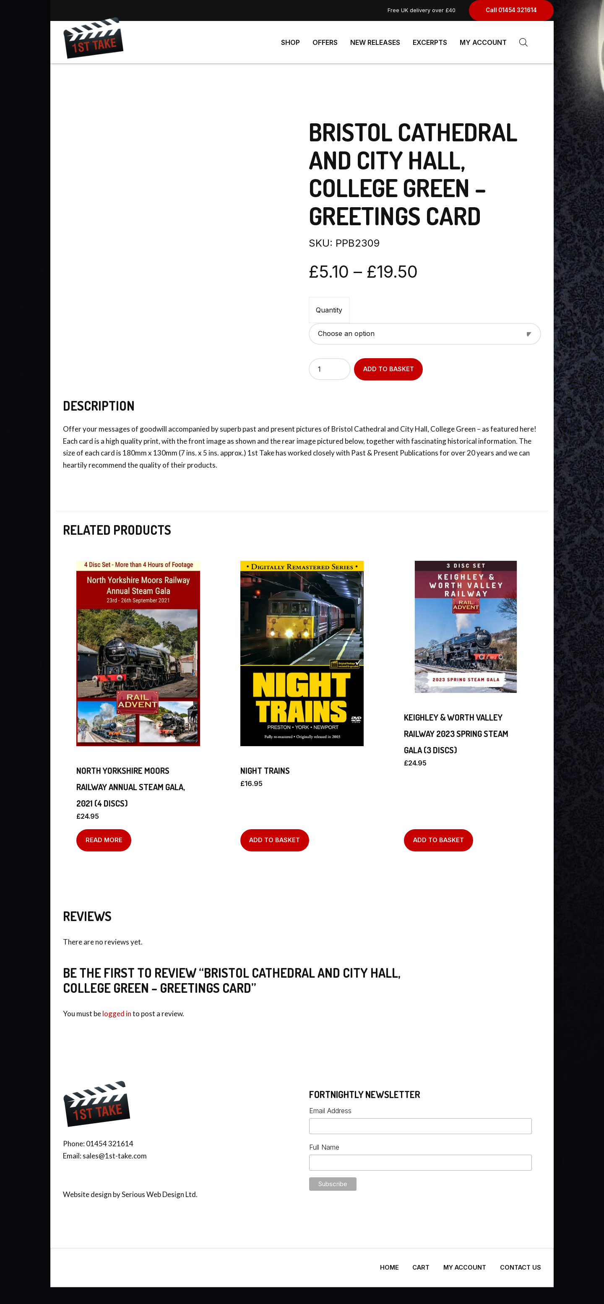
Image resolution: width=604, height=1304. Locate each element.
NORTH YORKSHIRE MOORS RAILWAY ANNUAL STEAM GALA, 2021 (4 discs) (130, 783)
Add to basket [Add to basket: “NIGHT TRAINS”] (274, 836)
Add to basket (388, 365)
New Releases (375, 42)
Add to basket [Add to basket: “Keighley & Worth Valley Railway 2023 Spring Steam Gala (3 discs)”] (438, 836)
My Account (483, 42)
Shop (290, 42)
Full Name (324, 1144)
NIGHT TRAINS (265, 767)
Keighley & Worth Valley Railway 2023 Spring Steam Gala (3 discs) (456, 730)
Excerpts (430, 42)
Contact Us (520, 1264)
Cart (421, 1264)
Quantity (329, 306)
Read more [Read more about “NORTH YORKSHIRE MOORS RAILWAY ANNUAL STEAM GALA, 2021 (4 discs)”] (104, 836)
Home (389, 1264)
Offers (325, 42)
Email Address (330, 1107)
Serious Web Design (153, 1191)
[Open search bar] (523, 42)
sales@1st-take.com (115, 1152)
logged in (116, 1010)
